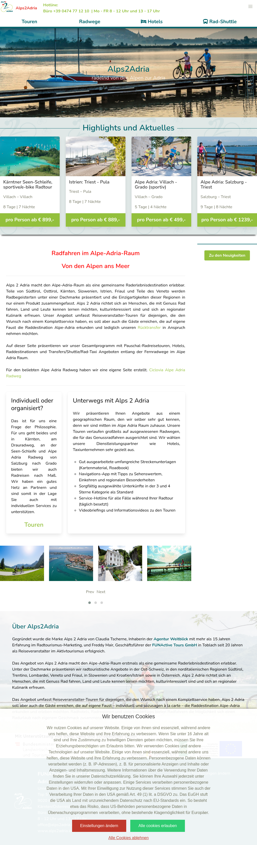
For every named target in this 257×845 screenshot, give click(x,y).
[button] (250, 6)
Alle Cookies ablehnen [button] (128, 838)
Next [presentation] (101, 592)
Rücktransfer (150, 327)
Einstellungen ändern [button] (99, 826)
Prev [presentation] (90, 592)
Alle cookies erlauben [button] (157, 826)
